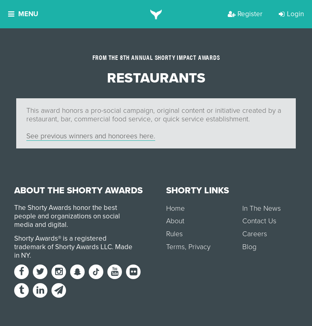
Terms (175, 247)
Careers (254, 234)
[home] (156, 14)
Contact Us (259, 221)
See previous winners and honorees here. (90, 136)
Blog (249, 247)
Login (291, 14)
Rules (174, 234)
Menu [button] (23, 14)
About (175, 221)
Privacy (199, 247)
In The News (261, 208)
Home (175, 208)
